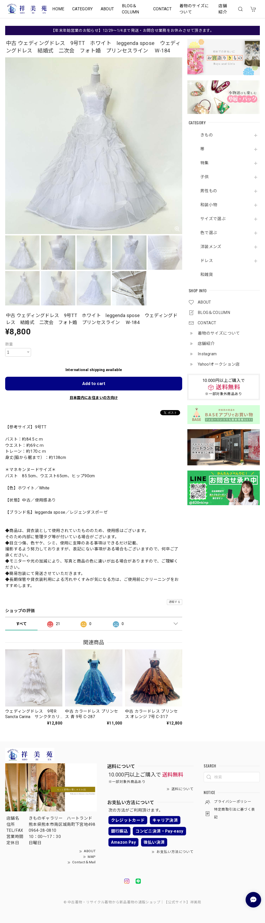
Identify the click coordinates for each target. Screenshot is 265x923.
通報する (174, 602)
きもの (206, 135)
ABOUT (107, 8)
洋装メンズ (211, 246)
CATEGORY (82, 8)
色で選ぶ (208, 232)
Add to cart (93, 383)
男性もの (208, 191)
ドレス (206, 260)
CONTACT (162, 8)
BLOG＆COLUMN (130, 8)
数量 (9, 344)
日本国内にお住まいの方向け (94, 398)
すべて (21, 624)
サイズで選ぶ (213, 219)
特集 (204, 163)
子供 (204, 177)
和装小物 (208, 205)
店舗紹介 (222, 8)
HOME (58, 8)
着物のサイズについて (194, 8)
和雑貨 (206, 274)
